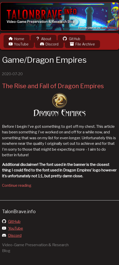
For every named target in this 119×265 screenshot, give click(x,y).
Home (16, 39)
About (43, 39)
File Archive (82, 44)
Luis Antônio (108, 27)
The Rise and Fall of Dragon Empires (53, 86)
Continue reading (16, 185)
